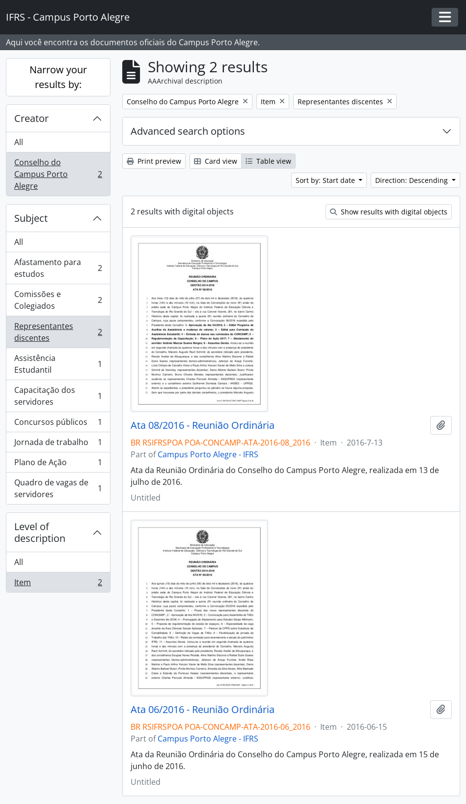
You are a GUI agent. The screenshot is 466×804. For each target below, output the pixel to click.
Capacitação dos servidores (58, 396)
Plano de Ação (58, 464)
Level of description (39, 532)
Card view (215, 161)
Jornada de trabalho (58, 444)
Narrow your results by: (58, 77)
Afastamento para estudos (58, 268)
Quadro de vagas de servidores (58, 488)
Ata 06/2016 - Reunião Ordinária (202, 709)
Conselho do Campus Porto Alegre (58, 174)
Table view (268, 161)
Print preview (154, 161)
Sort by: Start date (326, 180)
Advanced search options (188, 131)
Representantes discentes (58, 332)
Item (58, 584)
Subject (31, 218)
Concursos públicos (58, 424)
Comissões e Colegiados (58, 300)
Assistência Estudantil (58, 364)
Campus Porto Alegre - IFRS (208, 454)
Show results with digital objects (388, 211)
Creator (31, 118)
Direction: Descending (412, 180)
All (18, 142)
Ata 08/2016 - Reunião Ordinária (202, 425)
